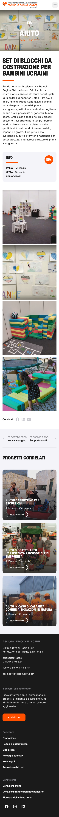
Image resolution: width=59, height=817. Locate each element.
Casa (22, 40)
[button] (55, 5)
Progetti (34, 40)
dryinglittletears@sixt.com (18, 674)
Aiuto (29, 33)
